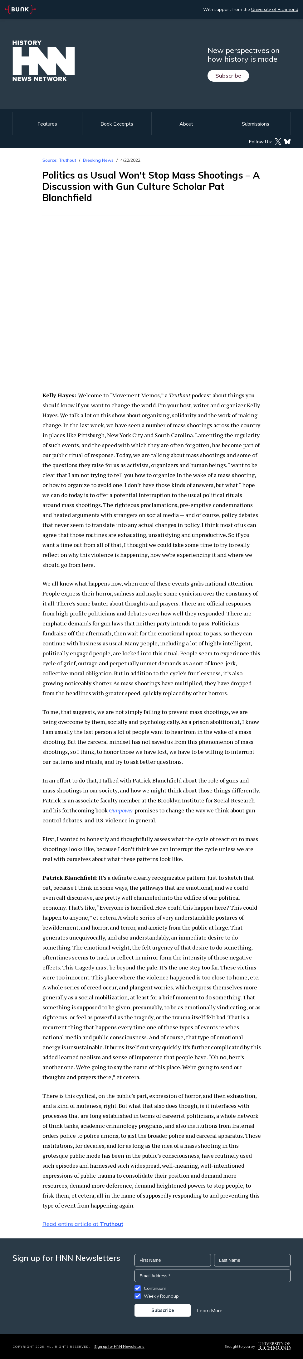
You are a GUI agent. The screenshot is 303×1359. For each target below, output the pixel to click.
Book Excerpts (116, 124)
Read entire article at (82, 1223)
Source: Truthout (59, 160)
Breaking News (98, 160)
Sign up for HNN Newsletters (119, 1346)
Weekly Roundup (161, 1296)
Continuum (155, 1288)
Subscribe (228, 75)
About (186, 124)
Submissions (255, 124)
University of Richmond (274, 9)
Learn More (209, 1310)
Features (47, 124)
